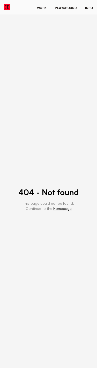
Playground (66, 8)
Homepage (62, 208)
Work (42, 8)
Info (89, 8)
